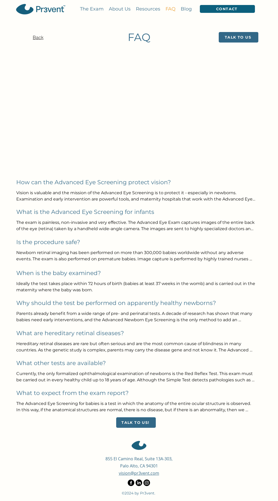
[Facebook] (131, 482)
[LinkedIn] (139, 482)
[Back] (38, 37)
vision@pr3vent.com (139, 473)
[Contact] (227, 9)
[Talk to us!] (136, 422)
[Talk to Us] (238, 37)
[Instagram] (146, 482)
